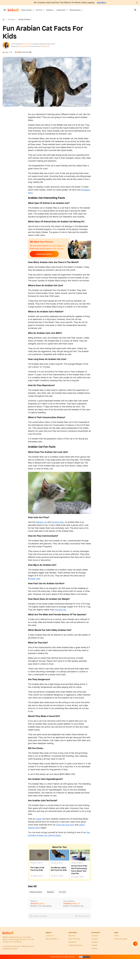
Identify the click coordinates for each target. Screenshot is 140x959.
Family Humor (61, 10)
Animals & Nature (37, 863)
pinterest (94, 939)
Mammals (50, 892)
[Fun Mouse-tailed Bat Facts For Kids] (59, 855)
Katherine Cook (23, 46)
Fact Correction (83, 916)
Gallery (10, 104)
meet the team (74, 939)
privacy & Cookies (120, 939)
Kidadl (4, 19)
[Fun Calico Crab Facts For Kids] (39, 855)
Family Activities (26, 10)
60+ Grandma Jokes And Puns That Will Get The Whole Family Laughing (64, 2)
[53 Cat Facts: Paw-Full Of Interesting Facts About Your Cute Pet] (80, 855)
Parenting (49, 10)
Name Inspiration (75, 10)
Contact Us (50, 936)
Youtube (94, 948)
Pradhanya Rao (45, 46)
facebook (95, 936)
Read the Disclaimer (40, 916)
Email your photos (43, 254)
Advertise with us (52, 939)
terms (116, 936)
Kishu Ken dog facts (65, 825)
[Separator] (135, 943)
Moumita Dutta (26, 44)
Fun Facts (39, 10)
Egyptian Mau (57, 522)
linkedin (94, 945)
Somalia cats (60, 610)
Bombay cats (34, 579)
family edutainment (75, 945)
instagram (94, 942)
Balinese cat (41, 522)
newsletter (72, 942)
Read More (102, 2)
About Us (71, 936)
